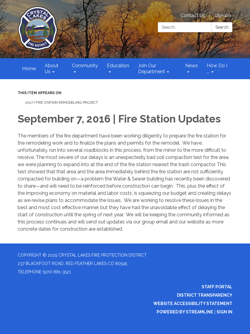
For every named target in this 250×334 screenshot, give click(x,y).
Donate (222, 15)
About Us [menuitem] (51, 68)
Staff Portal (217, 286)
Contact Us (192, 15)
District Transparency (204, 295)
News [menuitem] (191, 65)
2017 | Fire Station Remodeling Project (61, 102)
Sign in (224, 312)
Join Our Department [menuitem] (151, 68)
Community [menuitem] (85, 65)
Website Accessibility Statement (192, 303)
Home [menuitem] (29, 68)
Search (222, 27)
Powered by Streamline (185, 312)
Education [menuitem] (118, 65)
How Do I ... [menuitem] (217, 68)
